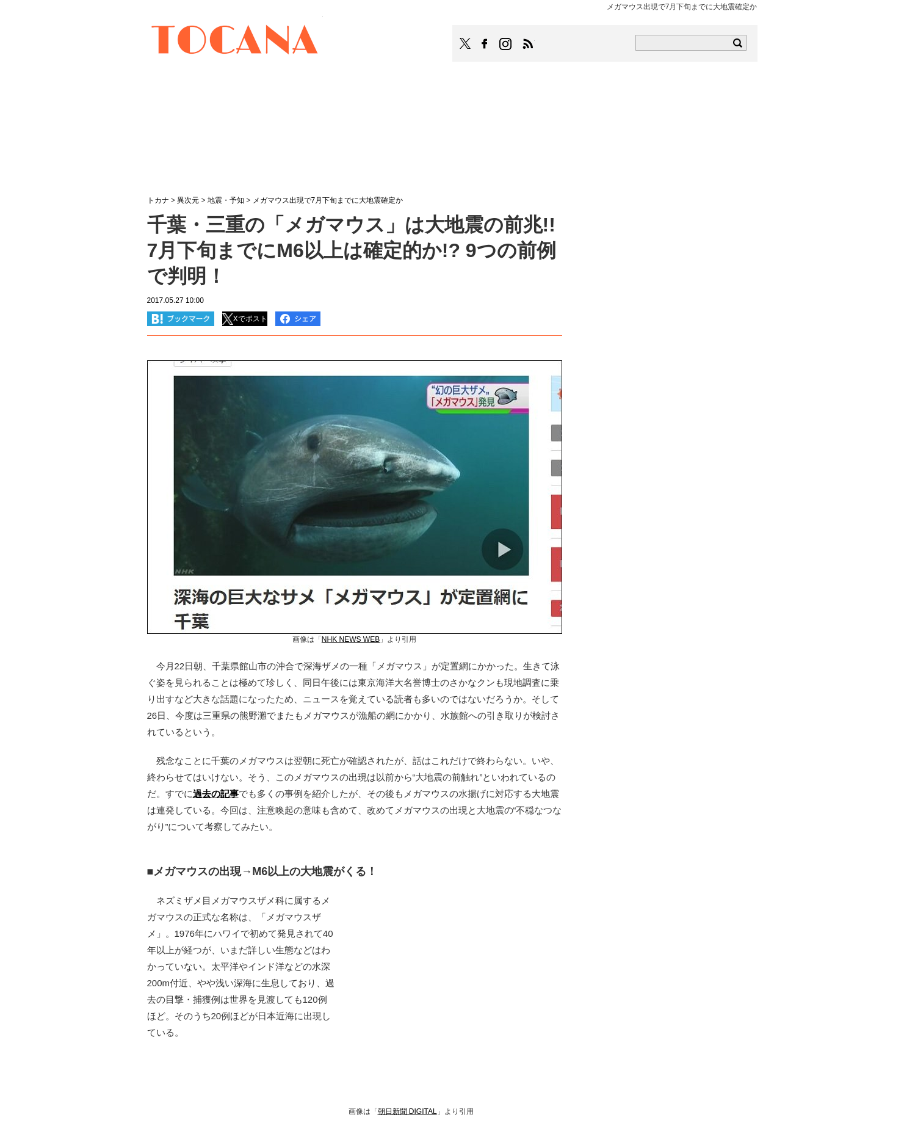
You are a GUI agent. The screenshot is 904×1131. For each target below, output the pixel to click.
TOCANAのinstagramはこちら (506, 44)
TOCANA (235, 41)
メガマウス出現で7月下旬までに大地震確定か (328, 200)
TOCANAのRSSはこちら (528, 44)
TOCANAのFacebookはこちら (484, 44)
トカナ (158, 200)
